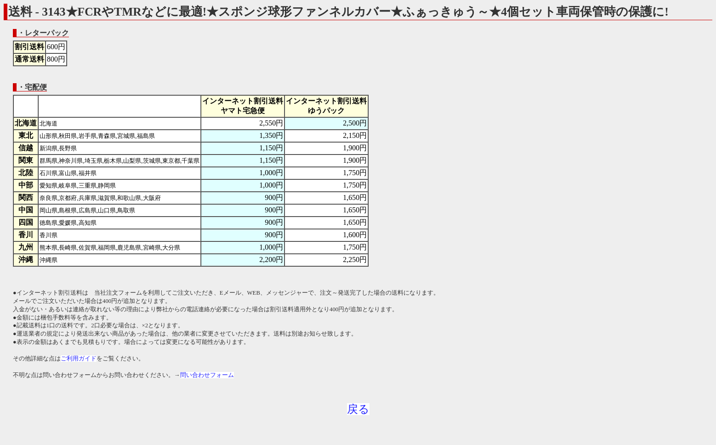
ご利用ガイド (79, 358)
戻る (358, 409)
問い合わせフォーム (207, 375)
